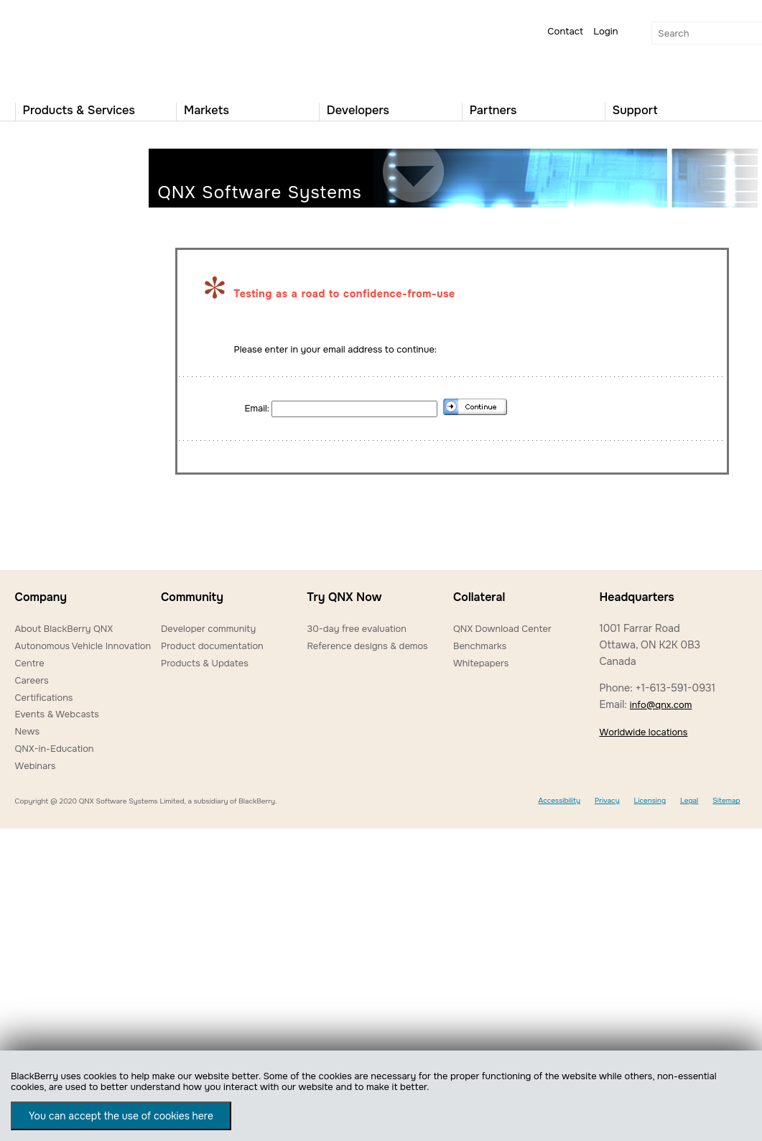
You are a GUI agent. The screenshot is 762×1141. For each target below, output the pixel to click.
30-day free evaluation (356, 629)
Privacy (607, 800)
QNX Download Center (502, 629)
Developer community (208, 629)
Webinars (35, 766)
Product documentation (212, 646)
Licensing (650, 800)
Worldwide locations (643, 732)
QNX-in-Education (54, 748)
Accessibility (559, 800)
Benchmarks (479, 646)
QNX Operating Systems (58, 47)
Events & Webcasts (57, 714)
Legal (689, 800)
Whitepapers (480, 663)
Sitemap (726, 800)
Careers (32, 680)
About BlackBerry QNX (64, 629)
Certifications (44, 697)
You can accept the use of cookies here (121, 1115)
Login (605, 31)
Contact (565, 31)
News (27, 731)
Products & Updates (204, 663)
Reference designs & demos (367, 646)
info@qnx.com (661, 705)
